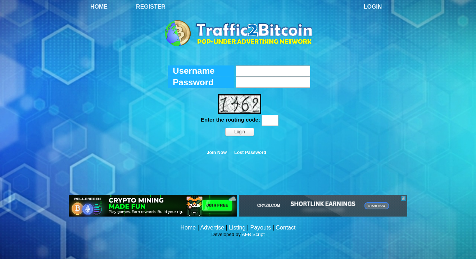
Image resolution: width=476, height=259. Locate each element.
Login (373, 7)
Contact (285, 227)
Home (99, 7)
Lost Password (250, 152)
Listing (237, 227)
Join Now (217, 152)
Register (151, 7)
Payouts (260, 227)
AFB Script (253, 234)
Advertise (212, 227)
